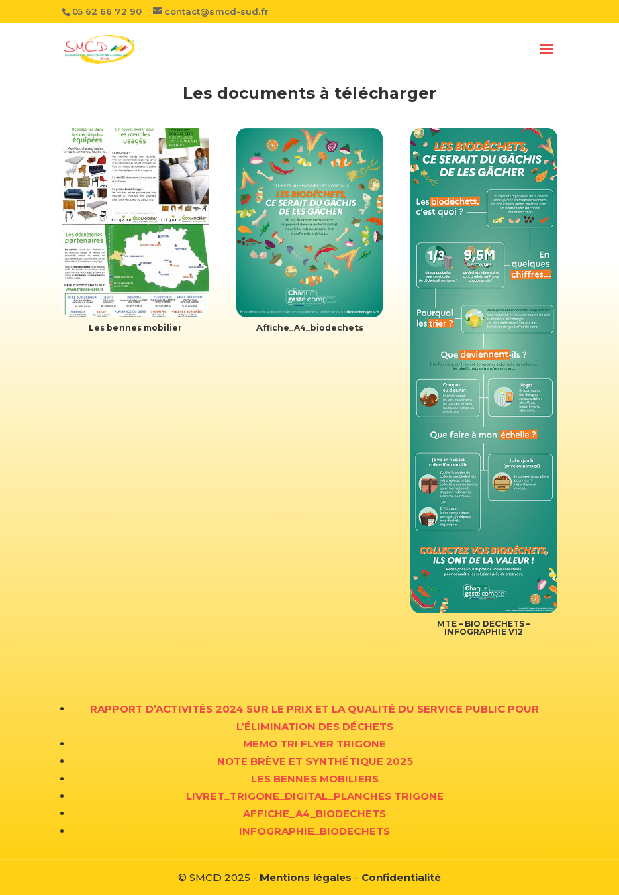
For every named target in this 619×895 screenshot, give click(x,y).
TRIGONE (419, 796)
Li (190, 796)
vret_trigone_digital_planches (294, 796)
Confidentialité (401, 877)
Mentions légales (306, 877)
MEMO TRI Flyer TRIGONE (314, 743)
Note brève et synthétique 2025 (315, 761)
